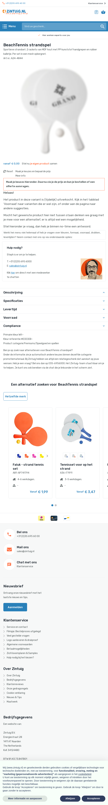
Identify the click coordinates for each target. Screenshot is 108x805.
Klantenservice (96, 3)
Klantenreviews (15, 684)
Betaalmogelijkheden (18, 648)
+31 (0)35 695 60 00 (14, 3)
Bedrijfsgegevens (16, 679)
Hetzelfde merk (15, 396)
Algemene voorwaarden (19, 644)
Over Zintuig (13, 675)
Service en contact (17, 627)
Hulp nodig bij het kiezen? (20, 657)
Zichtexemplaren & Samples (22, 653)
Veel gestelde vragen (18, 635)
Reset (10, 171)
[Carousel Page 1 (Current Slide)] (52, 505)
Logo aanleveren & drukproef (22, 640)
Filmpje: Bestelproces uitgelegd (24, 631)
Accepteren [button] (93, 798)
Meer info (20, 175)
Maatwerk (12, 701)
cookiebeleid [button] (84, 774)
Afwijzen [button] (70, 798)
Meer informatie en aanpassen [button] (25, 798)
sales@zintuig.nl (18, 265)
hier (13, 272)
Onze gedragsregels (17, 688)
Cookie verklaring (16, 693)
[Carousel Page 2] (56, 505)
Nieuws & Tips (14, 697)
